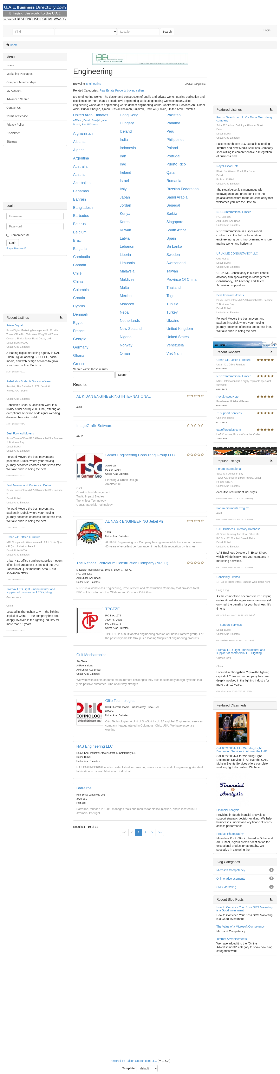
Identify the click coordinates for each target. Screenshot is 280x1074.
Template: (129, 1068)
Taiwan (172, 271)
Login (267, 30)
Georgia (79, 339)
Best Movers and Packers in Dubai (28, 485)
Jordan (125, 205)
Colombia (81, 290)
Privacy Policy (15, 124)
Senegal (173, 205)
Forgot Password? (16, 248)
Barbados (81, 216)
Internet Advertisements (231, 939)
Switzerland (176, 263)
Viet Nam (174, 353)
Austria (79, 174)
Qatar (171, 172)
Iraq (123, 164)
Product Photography (230, 833)
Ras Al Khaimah (90, 124)
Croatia (79, 298)
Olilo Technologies (120, 701)
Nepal (124, 312)
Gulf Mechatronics (91, 655)
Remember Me (20, 235)
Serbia (172, 214)
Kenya (125, 214)
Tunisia (172, 304)
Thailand (174, 287)
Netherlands (130, 321)
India (124, 140)
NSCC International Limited (234, 212)
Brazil (77, 240)
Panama (173, 123)
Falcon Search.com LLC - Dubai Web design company (245, 119)
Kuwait (125, 230)
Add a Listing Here (195, 84)
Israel (124, 181)
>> (160, 832)
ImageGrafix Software (94, 426)
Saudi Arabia (177, 197)
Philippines (175, 140)
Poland (172, 148)
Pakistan (174, 115)
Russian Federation (183, 189)
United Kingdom (180, 329)
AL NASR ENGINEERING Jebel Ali (134, 521)
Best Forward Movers (20, 433)
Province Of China (182, 279)
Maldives (127, 279)
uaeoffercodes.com (228, 429)
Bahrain (79, 199)
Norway (126, 345)
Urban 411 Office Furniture (23, 537)
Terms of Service (17, 116)
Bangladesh (83, 208)
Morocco (127, 304)
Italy (123, 189)
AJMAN (77, 120)
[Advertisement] (35, 176)
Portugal (173, 156)
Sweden (173, 255)
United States (178, 337)
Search (167, 31)
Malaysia (127, 271)
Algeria (79, 150)
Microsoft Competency (230, 870)
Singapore (175, 222)
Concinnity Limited (228, 577)
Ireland (125, 172)
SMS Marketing (226, 887)
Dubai (86, 120)
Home (14, 45)
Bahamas (81, 191)
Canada (79, 265)
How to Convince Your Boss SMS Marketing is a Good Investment (244, 909)
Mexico (125, 296)
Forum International (228, 468)
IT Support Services (229, 413)
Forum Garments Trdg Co (232, 508)
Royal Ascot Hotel (227, 166)
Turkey (172, 312)
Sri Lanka (174, 246)
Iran (123, 156)
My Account (13, 90)
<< (124, 832)
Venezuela (175, 345)
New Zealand (131, 329)
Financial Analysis (227, 810)
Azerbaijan (82, 183)
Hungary (127, 123)
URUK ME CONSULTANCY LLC (237, 253)
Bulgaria (80, 249)
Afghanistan (83, 133)
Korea (125, 222)
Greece (79, 364)
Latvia (125, 238)
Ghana (78, 355)
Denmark (80, 314)
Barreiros (83, 788)
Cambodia (81, 257)
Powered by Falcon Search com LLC (133, 1060)
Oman (125, 353)
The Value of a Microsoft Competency (240, 926)
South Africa (177, 230)
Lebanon (127, 246)
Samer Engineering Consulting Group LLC (140, 455)
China (78, 282)
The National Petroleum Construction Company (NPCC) (122, 563)
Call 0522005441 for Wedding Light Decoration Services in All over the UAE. (242, 750)
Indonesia (128, 148)
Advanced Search (17, 99)
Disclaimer (13, 133)
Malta (124, 287)
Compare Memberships (21, 82)
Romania (174, 181)
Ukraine (173, 321)
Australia (80, 166)
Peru (170, 131)
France (79, 331)
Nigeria (125, 337)
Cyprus (79, 306)
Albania (79, 142)
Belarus (79, 224)
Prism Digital (14, 325)
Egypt (78, 323)
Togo (171, 296)
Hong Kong (129, 115)
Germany (80, 347)
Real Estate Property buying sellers (122, 90)
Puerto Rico (176, 164)
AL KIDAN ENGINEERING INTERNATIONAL (113, 396)
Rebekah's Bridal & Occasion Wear (28, 381)
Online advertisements (230, 878)
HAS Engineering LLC (94, 746)
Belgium (79, 232)
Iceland (126, 131)
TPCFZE (112, 609)
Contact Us (13, 107)
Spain (171, 238)
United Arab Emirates (90, 115)
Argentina (81, 158)
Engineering (93, 83)
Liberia (125, 255)
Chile (77, 273)
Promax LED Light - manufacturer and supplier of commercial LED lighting (30, 591)
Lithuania (127, 263)
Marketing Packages (19, 73)
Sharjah (96, 120)
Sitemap (11, 141)
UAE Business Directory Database (238, 529)
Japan (125, 197)
